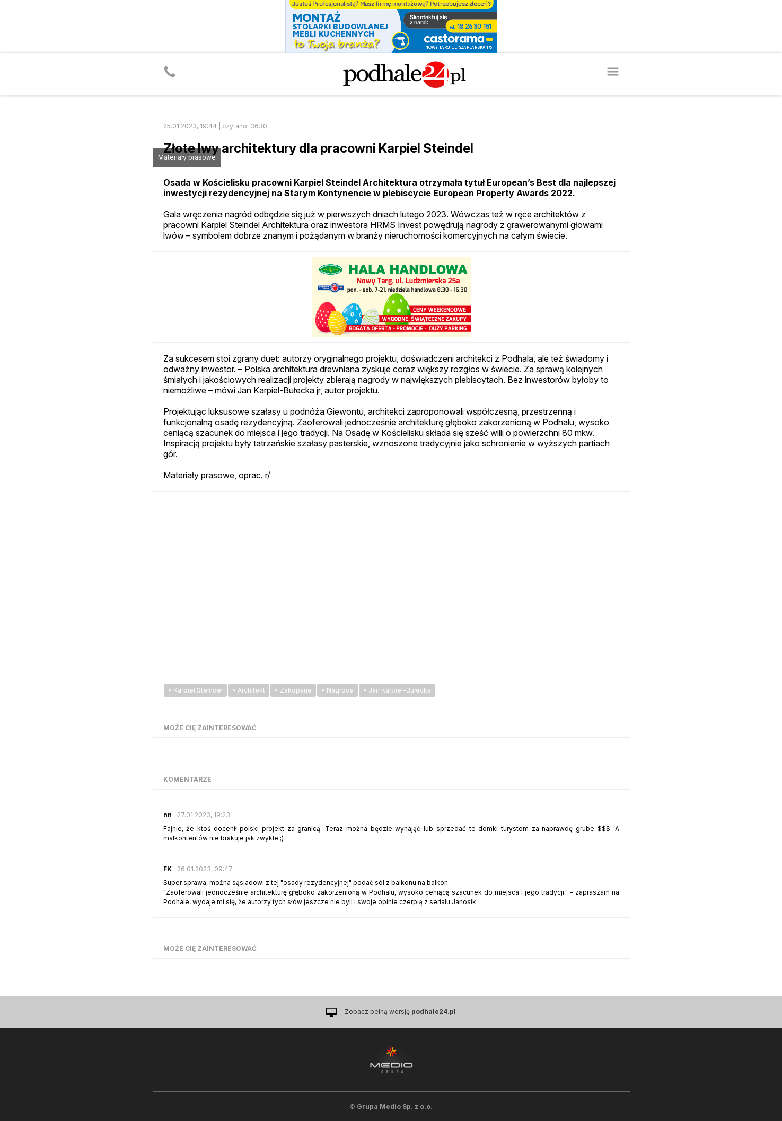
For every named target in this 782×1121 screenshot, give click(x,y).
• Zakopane (293, 690)
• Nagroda (337, 690)
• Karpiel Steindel (195, 690)
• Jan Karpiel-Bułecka (397, 690)
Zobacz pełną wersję (400, 1011)
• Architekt (248, 690)
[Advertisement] (391, 571)
